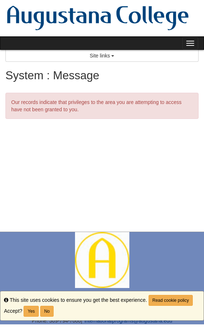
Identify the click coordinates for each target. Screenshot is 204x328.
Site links (102, 56)
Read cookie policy (171, 300)
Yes (31, 311)
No (47, 311)
